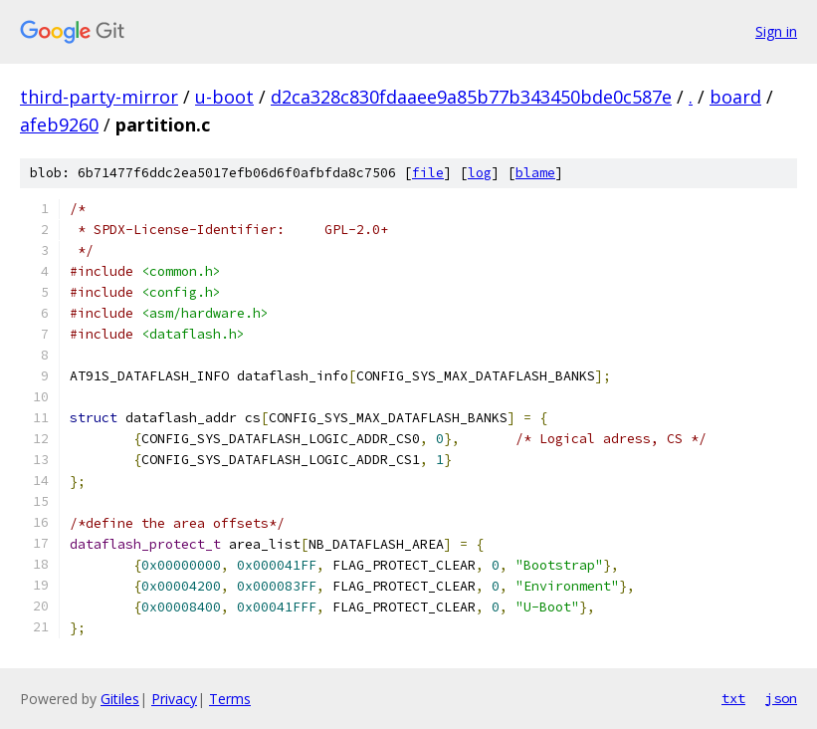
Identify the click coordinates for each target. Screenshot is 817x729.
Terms (230, 698)
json (781, 698)
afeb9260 (59, 124)
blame (535, 172)
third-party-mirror (99, 97)
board (735, 97)
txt (733, 698)
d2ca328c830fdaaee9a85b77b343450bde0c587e (471, 97)
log (480, 172)
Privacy (174, 698)
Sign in (776, 31)
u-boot (224, 97)
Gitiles (120, 698)
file (428, 172)
